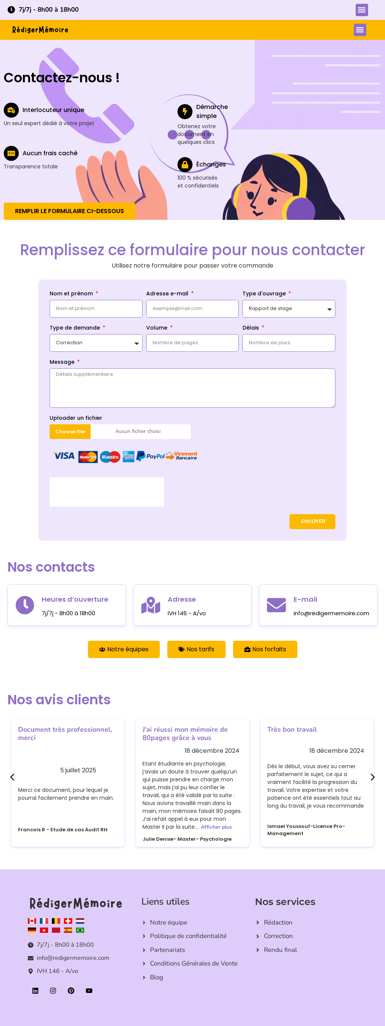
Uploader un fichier (76, 418)
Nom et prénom (72, 294)
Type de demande (76, 328)
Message (63, 362)
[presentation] (107, 492)
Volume (157, 328)
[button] (362, 10)
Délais (252, 328)
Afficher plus (216, 827)
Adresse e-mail (168, 294)
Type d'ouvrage (265, 294)
